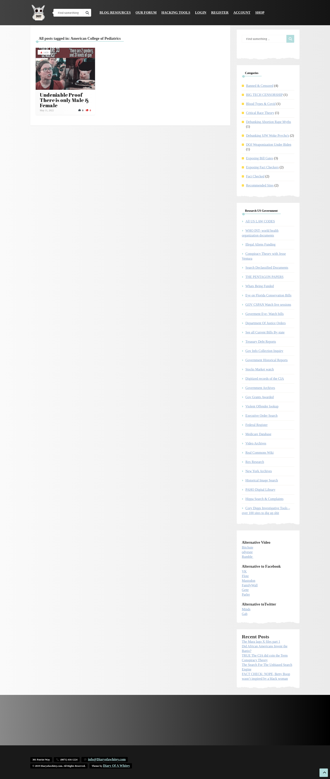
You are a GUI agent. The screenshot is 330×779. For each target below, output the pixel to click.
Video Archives (255, 443)
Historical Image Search (261, 480)
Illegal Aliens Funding (260, 244)
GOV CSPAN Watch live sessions (268, 304)
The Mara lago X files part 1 (261, 641)
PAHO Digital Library (260, 489)
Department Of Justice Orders (265, 323)
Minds (246, 609)
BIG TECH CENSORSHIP (264, 95)
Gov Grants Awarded (259, 397)
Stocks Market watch (259, 369)
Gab (245, 614)
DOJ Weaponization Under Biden (268, 144)
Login (200, 12)
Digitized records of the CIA (264, 378)
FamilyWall (250, 585)
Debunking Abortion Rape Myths (268, 122)
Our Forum (146, 12)
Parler (246, 594)
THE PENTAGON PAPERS (264, 277)
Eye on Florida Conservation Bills (268, 295)
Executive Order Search (261, 415)
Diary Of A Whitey (116, 765)
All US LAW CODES (260, 221)
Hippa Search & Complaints (264, 499)
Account (241, 12)
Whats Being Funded (259, 286)
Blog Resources (115, 12)
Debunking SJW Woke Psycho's (267, 135)
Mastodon (248, 580)
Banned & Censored (259, 85)
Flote (245, 576)
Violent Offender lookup (261, 406)
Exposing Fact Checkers (262, 167)
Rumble (247, 556)
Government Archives (260, 388)
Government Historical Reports (266, 360)
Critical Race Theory (260, 113)
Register (220, 12)
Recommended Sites (260, 185)
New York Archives (258, 471)
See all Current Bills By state (265, 332)
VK (244, 571)
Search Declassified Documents (266, 267)
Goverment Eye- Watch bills (264, 314)
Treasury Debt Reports (260, 341)
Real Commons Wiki (259, 452)
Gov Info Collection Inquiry (264, 351)
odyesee (247, 552)
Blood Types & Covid (260, 104)
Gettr (245, 590)
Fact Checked (255, 176)
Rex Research (254, 462)
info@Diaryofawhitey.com (107, 759)
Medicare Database (258, 434)
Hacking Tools (175, 12)
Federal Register (256, 425)
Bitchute (247, 547)
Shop (260, 12)
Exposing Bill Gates (259, 158)
